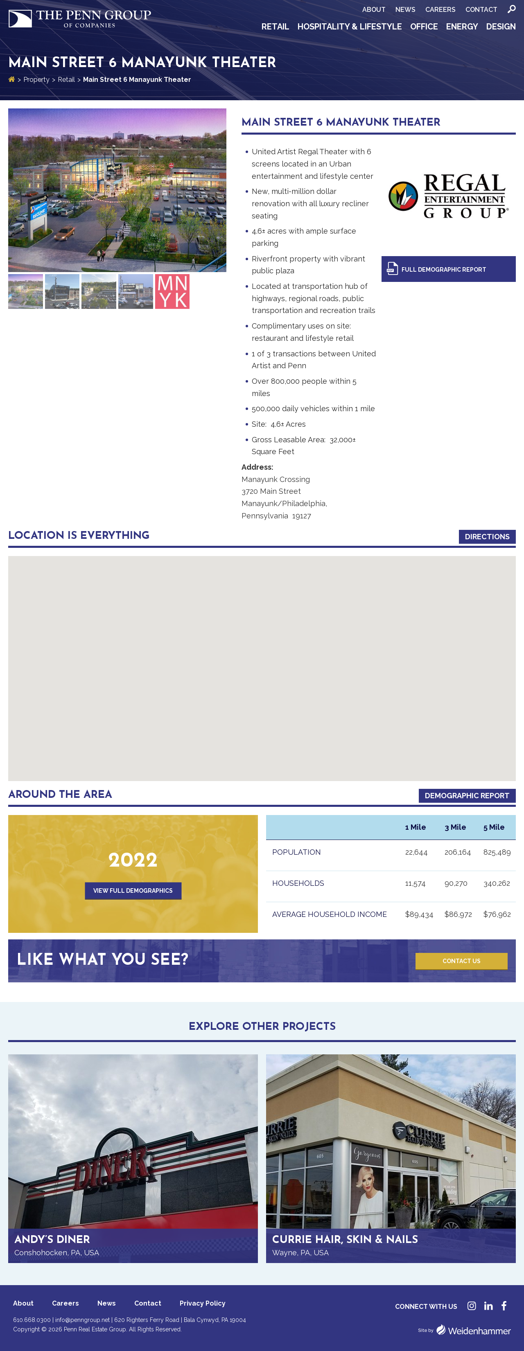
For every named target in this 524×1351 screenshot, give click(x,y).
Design (501, 27)
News (405, 10)
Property (36, 79)
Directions (487, 536)
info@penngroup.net (82, 1320)
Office (424, 27)
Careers (440, 10)
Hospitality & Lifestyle (350, 27)
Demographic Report (467, 795)
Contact (481, 10)
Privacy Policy (203, 1303)
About (374, 10)
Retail (275, 27)
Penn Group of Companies (79, 19)
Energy (462, 27)
